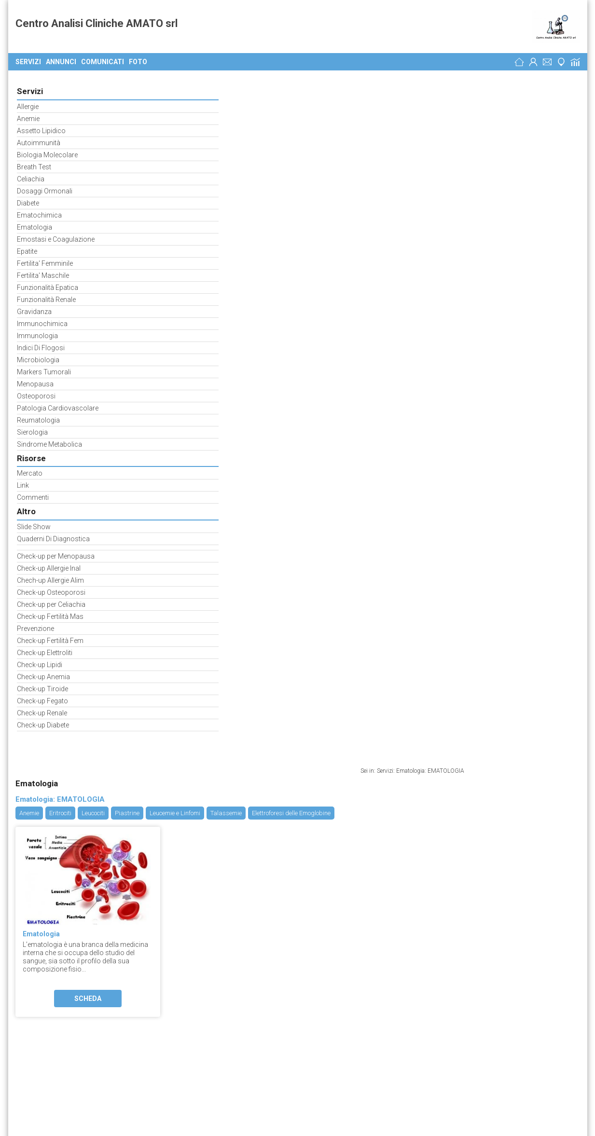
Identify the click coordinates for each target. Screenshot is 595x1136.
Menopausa (33, 383)
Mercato (28, 472)
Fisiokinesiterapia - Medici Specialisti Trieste (225, 1011)
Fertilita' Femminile (43, 262)
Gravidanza (32, 311)
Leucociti (209, 119)
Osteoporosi (34, 395)
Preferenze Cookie (47, 845)
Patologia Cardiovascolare (56, 407)
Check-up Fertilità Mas (48, 615)
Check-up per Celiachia (49, 603)
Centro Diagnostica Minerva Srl (64, 964)
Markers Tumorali (42, 371)
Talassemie (342, 119)
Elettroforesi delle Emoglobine (407, 119)
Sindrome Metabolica (48, 443)
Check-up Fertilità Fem (48, 639)
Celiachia (29, 178)
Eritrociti (176, 119)
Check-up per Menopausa (54, 555)
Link (21, 484)
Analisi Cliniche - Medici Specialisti (110, 837)
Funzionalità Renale (44, 298)
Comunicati (102, 62)
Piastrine (243, 119)
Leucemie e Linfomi (290, 119)
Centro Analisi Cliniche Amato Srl (73, 780)
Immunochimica (40, 323)
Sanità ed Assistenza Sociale (96, 829)
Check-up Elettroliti (43, 652)
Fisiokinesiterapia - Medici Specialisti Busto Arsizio (162, 987)
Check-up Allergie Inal (47, 567)
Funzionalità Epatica (46, 286)
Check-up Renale (40, 712)
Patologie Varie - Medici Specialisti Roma (137, 916)
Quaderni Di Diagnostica (51, 538)
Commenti (31, 496)
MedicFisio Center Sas (52, 987)
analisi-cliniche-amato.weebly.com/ (90, 813)
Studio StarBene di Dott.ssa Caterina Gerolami (87, 1011)
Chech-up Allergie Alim (49, 579)
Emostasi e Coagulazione (54, 238)
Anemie (26, 118)
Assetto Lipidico (39, 130)
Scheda (203, 305)
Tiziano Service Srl (46, 916)
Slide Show (32, 526)
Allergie (26, 105)
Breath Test (32, 166)
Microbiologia (36, 359)
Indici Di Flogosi (39, 347)
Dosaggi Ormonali (43, 190)
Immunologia (35, 335)
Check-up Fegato (41, 700)
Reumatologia (36, 419)
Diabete (26, 202)
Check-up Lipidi (38, 664)
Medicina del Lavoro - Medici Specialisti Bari (131, 940)
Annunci (61, 62)
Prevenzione (34, 627)
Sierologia (30, 431)
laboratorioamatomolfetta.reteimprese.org (104, 821)
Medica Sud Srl (41, 940)
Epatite (25, 250)
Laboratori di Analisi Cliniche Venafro (168, 964)
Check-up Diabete (41, 724)
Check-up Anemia (42, 676)
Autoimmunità (37, 142)
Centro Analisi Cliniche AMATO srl (96, 26)
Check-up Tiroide (41, 688)
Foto (138, 62)
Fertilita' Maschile (41, 274)
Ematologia (33, 226)
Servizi (28, 62)
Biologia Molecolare (45, 154)
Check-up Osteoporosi (49, 591)
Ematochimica (37, 214)
